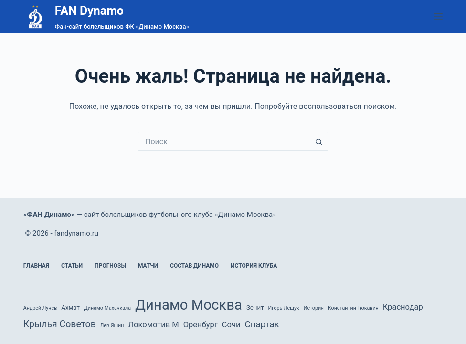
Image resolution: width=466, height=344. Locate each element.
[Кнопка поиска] (318, 141)
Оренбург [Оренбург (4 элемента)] (200, 324)
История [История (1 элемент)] (314, 308)
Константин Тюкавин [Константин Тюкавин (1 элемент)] (353, 308)
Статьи (72, 265)
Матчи (148, 265)
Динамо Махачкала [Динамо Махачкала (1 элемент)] (107, 308)
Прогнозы (110, 265)
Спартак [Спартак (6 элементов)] (262, 324)
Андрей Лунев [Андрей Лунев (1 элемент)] (40, 308)
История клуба (254, 265)
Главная (36, 265)
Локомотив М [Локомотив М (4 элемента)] (153, 324)
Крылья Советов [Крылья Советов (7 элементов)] (59, 324)
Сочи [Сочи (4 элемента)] (231, 324)
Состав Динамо (194, 265)
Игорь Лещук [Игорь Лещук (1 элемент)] (283, 308)
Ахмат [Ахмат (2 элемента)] (70, 307)
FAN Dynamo (89, 11)
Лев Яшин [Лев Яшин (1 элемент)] (112, 325)
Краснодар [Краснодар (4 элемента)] (403, 307)
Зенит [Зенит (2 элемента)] (255, 307)
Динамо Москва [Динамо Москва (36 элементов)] (188, 305)
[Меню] (438, 16)
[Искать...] (223, 141)
